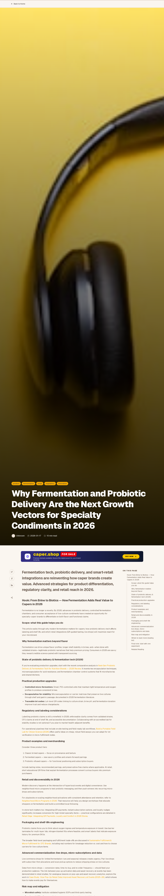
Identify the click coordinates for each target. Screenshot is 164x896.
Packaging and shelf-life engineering (140, 622)
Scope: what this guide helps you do (142, 584)
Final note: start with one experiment (141, 645)
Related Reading (137, 649)
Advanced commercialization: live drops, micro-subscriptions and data (142, 628)
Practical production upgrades (143, 600)
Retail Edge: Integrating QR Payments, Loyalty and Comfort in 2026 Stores (55, 816)
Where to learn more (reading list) (142, 639)
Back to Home (18, 4)
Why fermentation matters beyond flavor (141, 590)
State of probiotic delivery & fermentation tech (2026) (142, 595)
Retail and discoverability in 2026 (141, 616)
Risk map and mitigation (140, 635)
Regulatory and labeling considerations (140, 605)
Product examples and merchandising (139, 610)
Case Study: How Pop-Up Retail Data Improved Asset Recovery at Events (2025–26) (67, 877)
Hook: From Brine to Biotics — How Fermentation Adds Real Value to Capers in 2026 (140, 577)
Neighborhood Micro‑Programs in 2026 (39, 801)
